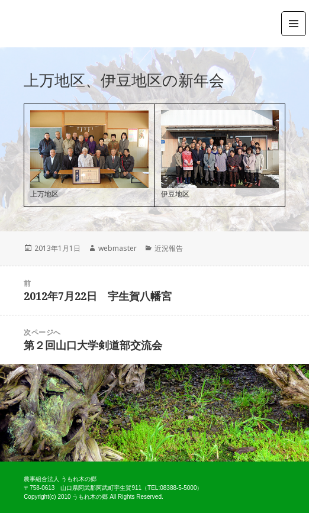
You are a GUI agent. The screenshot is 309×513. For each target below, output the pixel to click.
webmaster (117, 248)
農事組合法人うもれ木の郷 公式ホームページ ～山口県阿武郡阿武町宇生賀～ (62, 23)
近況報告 (168, 248)
